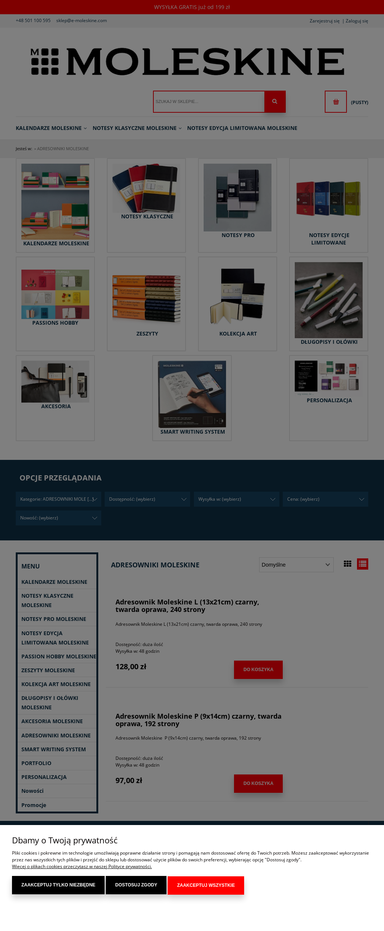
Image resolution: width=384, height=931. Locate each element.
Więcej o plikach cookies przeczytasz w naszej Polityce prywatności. (82, 867)
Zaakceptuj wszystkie (206, 885)
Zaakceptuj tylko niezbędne (58, 885)
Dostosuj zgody (136, 885)
